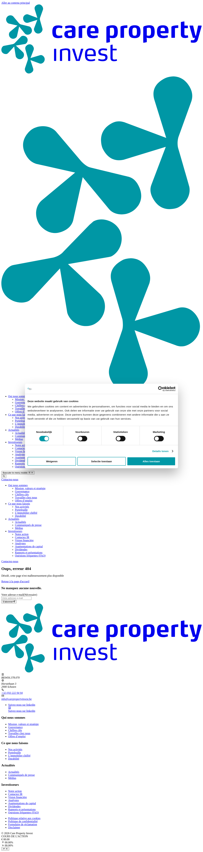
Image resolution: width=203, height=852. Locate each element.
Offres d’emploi (23, 411)
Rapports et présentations (22, 809)
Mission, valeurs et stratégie (23, 724)
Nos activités (22, 417)
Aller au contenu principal (15, 2)
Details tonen (160, 451)
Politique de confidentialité (23, 821)
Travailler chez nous (19, 733)
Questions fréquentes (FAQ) (23, 812)
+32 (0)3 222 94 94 (12, 692)
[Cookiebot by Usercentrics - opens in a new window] (160, 388)
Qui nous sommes (18, 396)
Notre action (22, 445)
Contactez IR (22, 448)
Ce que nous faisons (19, 414)
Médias (19, 439)
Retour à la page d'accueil (15, 581)
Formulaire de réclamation (22, 824)
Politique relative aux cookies (24, 818)
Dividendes (21, 460)
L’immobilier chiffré (19, 755)
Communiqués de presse (21, 775)
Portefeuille (21, 420)
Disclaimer (14, 827)
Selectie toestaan (101, 461)
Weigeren (51, 461)
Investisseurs (15, 442)
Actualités (13, 429)
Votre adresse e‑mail (19, 594)
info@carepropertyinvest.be (16, 699)
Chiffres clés (22, 405)
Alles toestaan (151, 461)
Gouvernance (22, 402)
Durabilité (20, 426)
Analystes (20, 454)
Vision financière (24, 451)
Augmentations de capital (22, 803)
